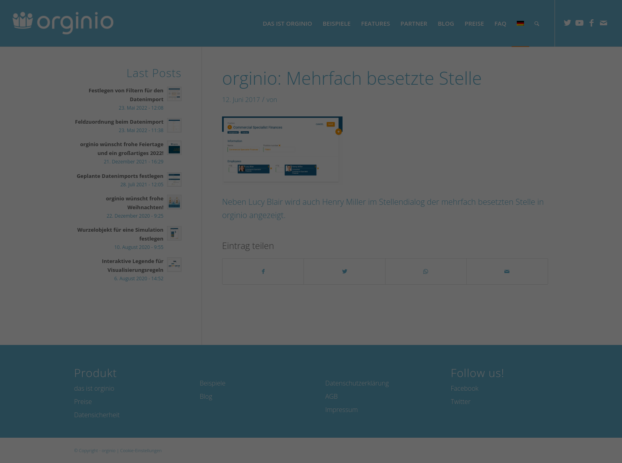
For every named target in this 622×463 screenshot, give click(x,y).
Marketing (222, 422)
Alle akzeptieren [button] (544, 355)
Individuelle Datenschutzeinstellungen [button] (544, 430)
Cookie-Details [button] (521, 451)
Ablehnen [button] (544, 402)
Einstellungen (360, 411)
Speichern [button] (544, 378)
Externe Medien (429, 422)
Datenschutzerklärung (211, 411)
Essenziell (23, 422)
